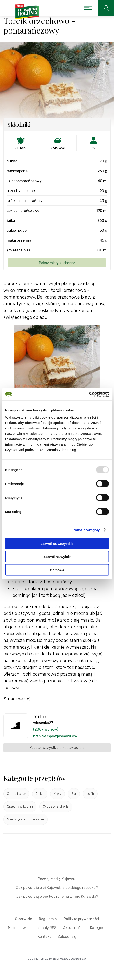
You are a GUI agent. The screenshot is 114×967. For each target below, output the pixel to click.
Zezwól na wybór (56, 557)
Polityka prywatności (81, 919)
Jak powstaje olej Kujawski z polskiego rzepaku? (57, 887)
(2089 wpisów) (45, 729)
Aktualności (73, 928)
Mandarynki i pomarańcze (25, 819)
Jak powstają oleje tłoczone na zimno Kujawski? (57, 896)
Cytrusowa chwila (56, 806)
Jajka (40, 794)
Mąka (57, 794)
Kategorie (98, 928)
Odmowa (57, 570)
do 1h (90, 794)
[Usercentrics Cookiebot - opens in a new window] (89, 394)
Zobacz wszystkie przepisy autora (57, 747)
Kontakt (44, 936)
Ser (73, 794)
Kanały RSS (46, 928)
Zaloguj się (67, 936)
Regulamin (48, 919)
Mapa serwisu (19, 928)
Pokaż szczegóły (86, 530)
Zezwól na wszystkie (57, 543)
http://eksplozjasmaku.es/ (55, 736)
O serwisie (23, 919)
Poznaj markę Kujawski (57, 879)
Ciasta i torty (16, 794)
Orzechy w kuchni (20, 806)
